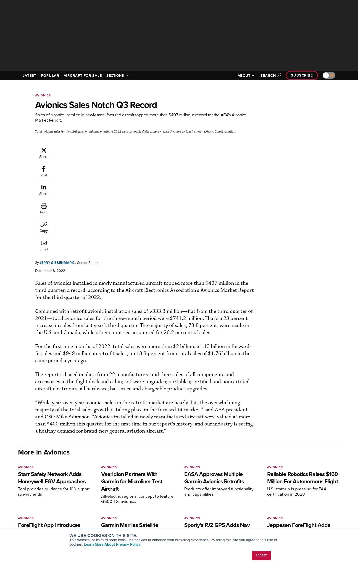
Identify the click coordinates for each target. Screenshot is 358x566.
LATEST (29, 75)
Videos (220, 512)
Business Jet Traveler (97, 512)
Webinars (221, 518)
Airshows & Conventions (233, 524)
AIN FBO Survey (93, 494)
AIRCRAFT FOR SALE (83, 75)
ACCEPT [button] (261, 555)
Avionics (43, 95)
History (288, 506)
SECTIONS (117, 75)
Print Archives (225, 494)
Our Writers (291, 500)
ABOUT (246, 75)
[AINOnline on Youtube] (28, 486)
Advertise (292, 518)
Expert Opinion (226, 500)
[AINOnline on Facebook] (19, 486)
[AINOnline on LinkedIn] (46, 486)
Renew (152, 506)
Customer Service (160, 500)
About (287, 494)
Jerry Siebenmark (84, 149)
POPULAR (50, 75)
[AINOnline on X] (37, 486)
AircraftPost (90, 506)
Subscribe (302, 75)
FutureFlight (88, 518)
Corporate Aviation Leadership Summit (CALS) (107, 526)
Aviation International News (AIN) (106, 500)
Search (270, 75)
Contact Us (291, 512)
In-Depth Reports (227, 506)
